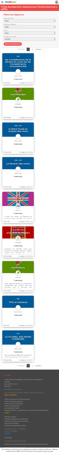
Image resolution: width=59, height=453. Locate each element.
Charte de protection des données (16, 421)
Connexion (8, 438)
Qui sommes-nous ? (11, 384)
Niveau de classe (9, 18)
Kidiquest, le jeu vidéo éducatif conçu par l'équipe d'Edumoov (26, 444)
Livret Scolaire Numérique (13, 401)
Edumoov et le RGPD (11, 423)
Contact (7, 382)
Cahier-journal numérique (13, 404)
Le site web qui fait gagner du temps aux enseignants (23, 379)
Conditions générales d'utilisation (16, 419)
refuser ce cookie (48, 451)
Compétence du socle (10, 36)
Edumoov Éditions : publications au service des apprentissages (26, 410)
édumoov (7, 386)
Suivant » (38, 49)
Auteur (6, 30)
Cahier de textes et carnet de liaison (17, 399)
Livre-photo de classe (11, 408)
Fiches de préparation (12, 406)
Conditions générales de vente (15, 426)
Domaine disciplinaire (10, 24)
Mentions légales (10, 417)
